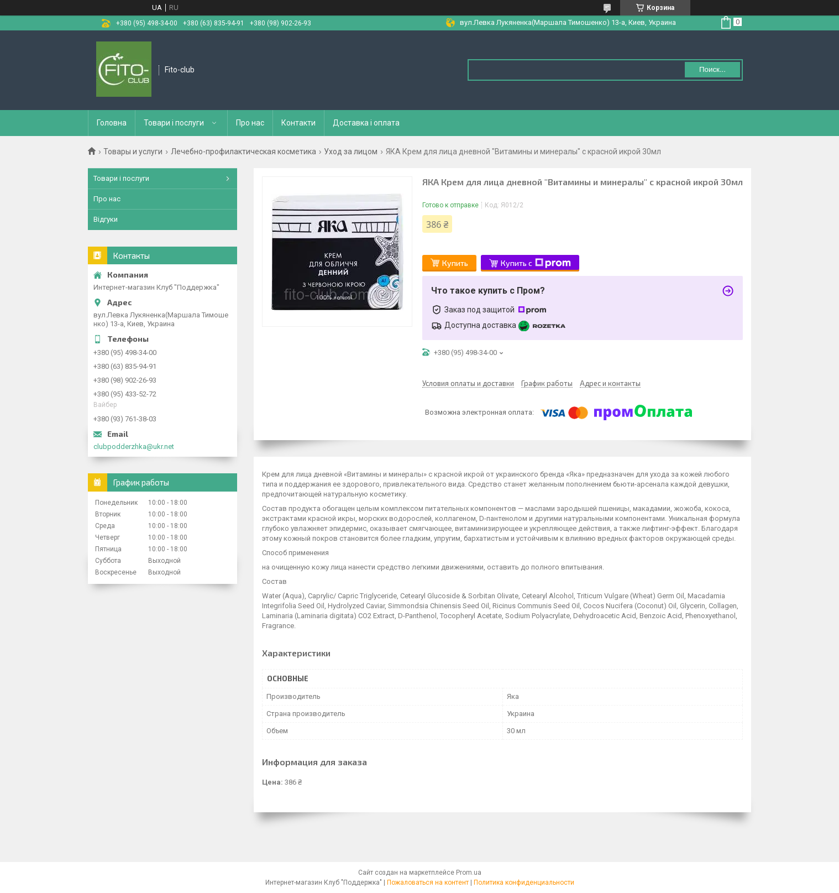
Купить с (536, 263)
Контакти (298, 122)
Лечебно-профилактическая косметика (243, 151)
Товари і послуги (174, 122)
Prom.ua (468, 872)
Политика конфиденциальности (524, 882)
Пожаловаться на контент (428, 882)
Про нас (250, 122)
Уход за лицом (350, 151)
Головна (112, 122)
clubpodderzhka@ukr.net (133, 446)
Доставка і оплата (366, 122)
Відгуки (105, 219)
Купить (455, 263)
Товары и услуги (132, 151)
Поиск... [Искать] (712, 69)
